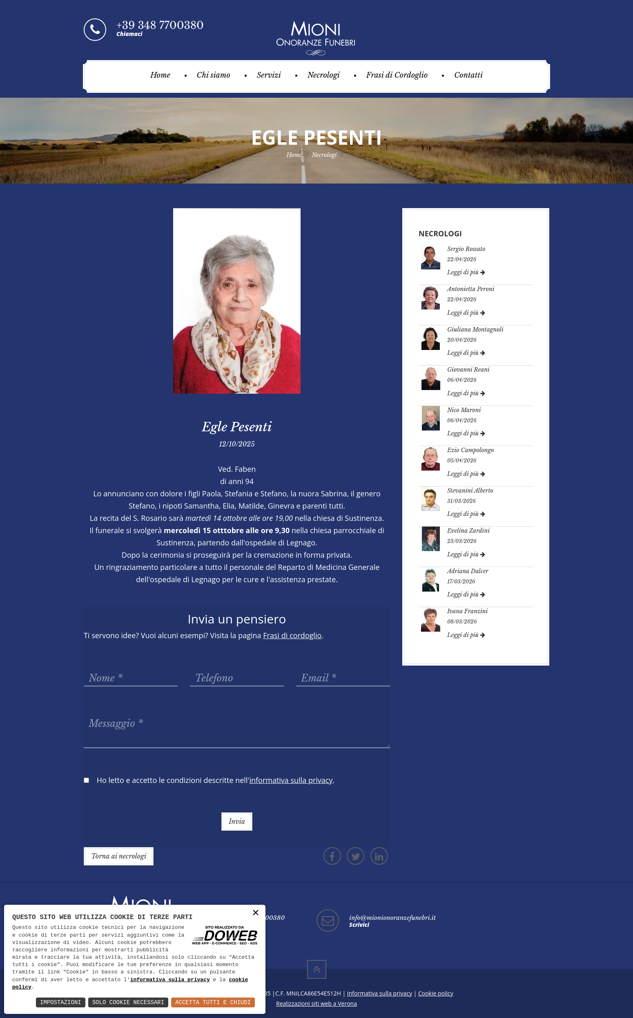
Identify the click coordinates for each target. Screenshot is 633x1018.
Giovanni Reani (468, 369)
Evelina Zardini (468, 530)
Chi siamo (213, 75)
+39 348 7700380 (160, 25)
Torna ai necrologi (118, 856)
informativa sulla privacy (170, 980)
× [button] (255, 913)
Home (160, 75)
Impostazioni (60, 1002)
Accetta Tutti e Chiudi (213, 1002)
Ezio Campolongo (470, 450)
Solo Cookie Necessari (128, 1002)
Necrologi (324, 75)
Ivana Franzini (467, 611)
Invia (237, 821)
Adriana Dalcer (467, 571)
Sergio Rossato (466, 249)
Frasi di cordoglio (292, 635)
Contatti (468, 75)
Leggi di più (466, 272)
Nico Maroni (464, 410)
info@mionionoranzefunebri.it (392, 918)
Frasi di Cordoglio (397, 75)
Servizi (269, 75)
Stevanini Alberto (470, 490)
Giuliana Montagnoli (475, 329)
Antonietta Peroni (471, 289)
